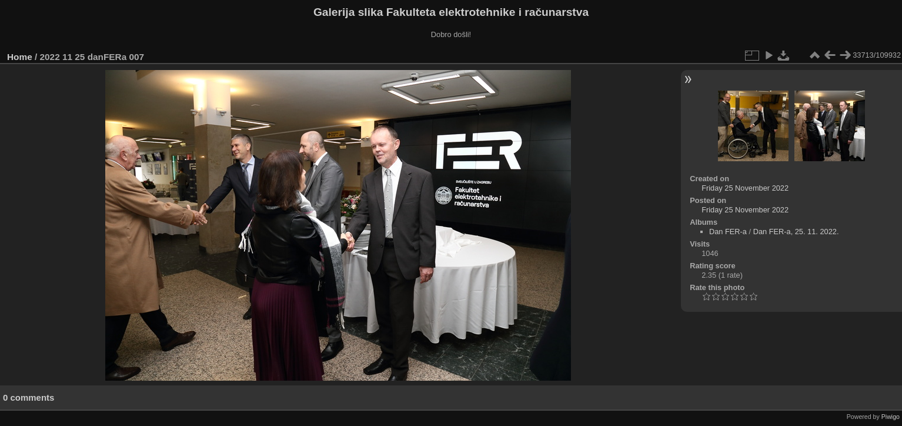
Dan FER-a (728, 231)
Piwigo (890, 416)
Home (19, 57)
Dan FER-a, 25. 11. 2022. (796, 231)
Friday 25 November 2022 (745, 188)
